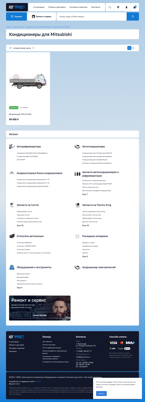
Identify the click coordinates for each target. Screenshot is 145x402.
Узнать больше (40, 315)
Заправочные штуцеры (90, 246)
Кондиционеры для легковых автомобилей (97, 153)
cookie (109, 382)
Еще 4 (19, 287)
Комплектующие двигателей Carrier (29, 222)
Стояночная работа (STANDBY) (27, 156)
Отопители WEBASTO (24, 243)
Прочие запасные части (90, 187)
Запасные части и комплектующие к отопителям (34, 253)
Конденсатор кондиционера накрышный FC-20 (33, 183)
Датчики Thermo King (89, 222)
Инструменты (21, 280)
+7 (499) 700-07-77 (84, 351)
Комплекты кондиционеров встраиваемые (96, 163)
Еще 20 (20, 225)
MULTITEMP (21, 160)
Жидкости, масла (88, 243)
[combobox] (92, 16)
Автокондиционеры (18, 26)
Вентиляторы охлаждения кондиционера (96, 190)
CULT (39, 381)
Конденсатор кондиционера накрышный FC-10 (33, 179)
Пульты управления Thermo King (93, 211)
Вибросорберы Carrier (24, 211)
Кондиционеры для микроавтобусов (94, 160)
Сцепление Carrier (23, 215)
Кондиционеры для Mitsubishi (61, 26)
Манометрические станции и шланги (29, 284)
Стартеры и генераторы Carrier (28, 218)
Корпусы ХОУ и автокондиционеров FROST (97, 184)
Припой (85, 253)
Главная (8, 26)
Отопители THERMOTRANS (26, 246)
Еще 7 (85, 194)
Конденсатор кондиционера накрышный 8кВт (33, 186)
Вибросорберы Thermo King (92, 218)
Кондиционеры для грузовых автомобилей (38, 26)
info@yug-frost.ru (83, 357)
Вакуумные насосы (23, 274)
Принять (101, 393)
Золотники (86, 249)
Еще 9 (85, 256)
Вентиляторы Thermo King (91, 215)
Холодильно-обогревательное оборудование (32, 153)
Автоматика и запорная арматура (94, 180)
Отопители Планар (23, 249)
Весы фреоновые (22, 277)
